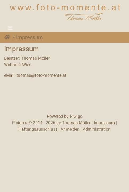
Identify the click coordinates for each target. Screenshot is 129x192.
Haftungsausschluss (37, 129)
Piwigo (76, 116)
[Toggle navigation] (10, 28)
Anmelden (70, 129)
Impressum (104, 122)
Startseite (8, 37)
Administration (97, 129)
